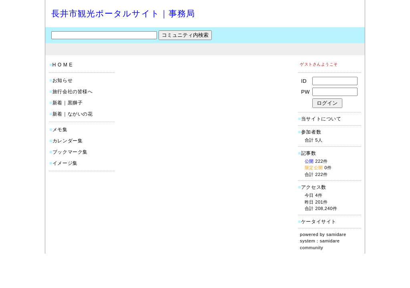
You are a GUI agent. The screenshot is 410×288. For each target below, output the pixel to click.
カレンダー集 (67, 141)
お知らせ (62, 80)
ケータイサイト (318, 221)
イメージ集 (65, 163)
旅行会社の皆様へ (72, 91)
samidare (336, 234)
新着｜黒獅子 (67, 103)
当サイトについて (321, 119)
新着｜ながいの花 (72, 114)
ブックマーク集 (70, 152)
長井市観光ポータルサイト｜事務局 (123, 13)
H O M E (62, 65)
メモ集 (60, 129)
